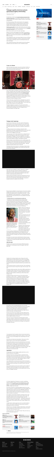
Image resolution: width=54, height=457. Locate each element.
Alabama (9, 430)
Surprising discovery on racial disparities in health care (16, 198)
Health (7, 8)
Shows (14, 4)
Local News (7, 4)
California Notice (21, 444)
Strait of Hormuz (10, 6)
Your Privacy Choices (22, 445)
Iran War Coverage (4, 443)
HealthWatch (19, 6)
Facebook (12, 444)
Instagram (12, 445)
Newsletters (29, 443)
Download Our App (29, 445)
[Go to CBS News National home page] (27, 4)
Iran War (5, 6)
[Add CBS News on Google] (10, 14)
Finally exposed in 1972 (10, 27)
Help (36, 446)
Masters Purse (4, 445)
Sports (34, 6)
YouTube (12, 443)
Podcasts (28, 444)
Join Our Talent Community (39, 445)
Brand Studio (29, 446)
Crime (32, 6)
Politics (16, 6)
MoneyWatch (23, 6)
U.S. (3, 6)
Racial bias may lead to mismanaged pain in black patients (17, 199)
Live (11, 4)
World (13, 6)
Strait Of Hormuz (4, 444)
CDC (14, 132)
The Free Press (38, 6)
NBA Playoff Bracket (5, 446)
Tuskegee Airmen (26, 92)
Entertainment (28, 6)
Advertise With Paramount (39, 444)
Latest (4, 4)
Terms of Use (20, 446)
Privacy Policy (21, 443)
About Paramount (38, 443)
